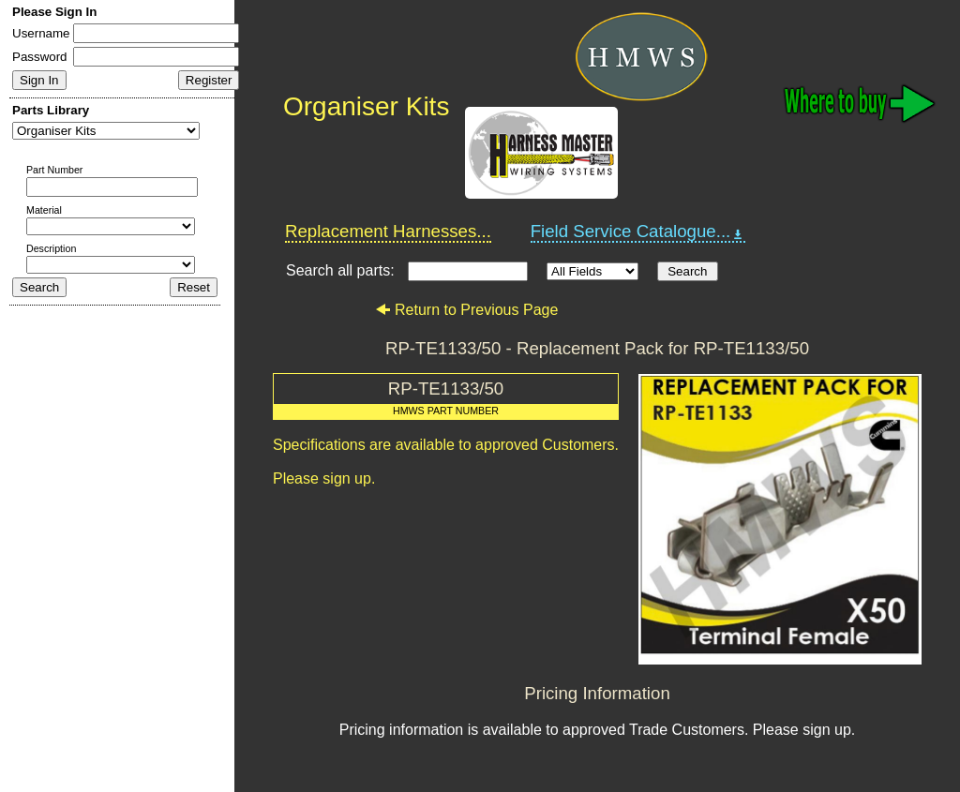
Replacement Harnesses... (388, 231)
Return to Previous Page (466, 310)
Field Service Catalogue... (638, 231)
